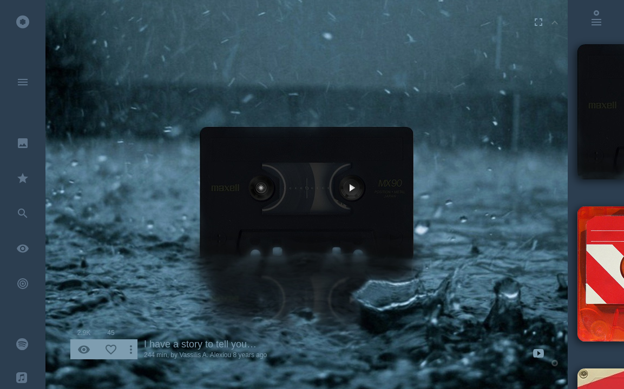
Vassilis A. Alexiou (205, 355)
